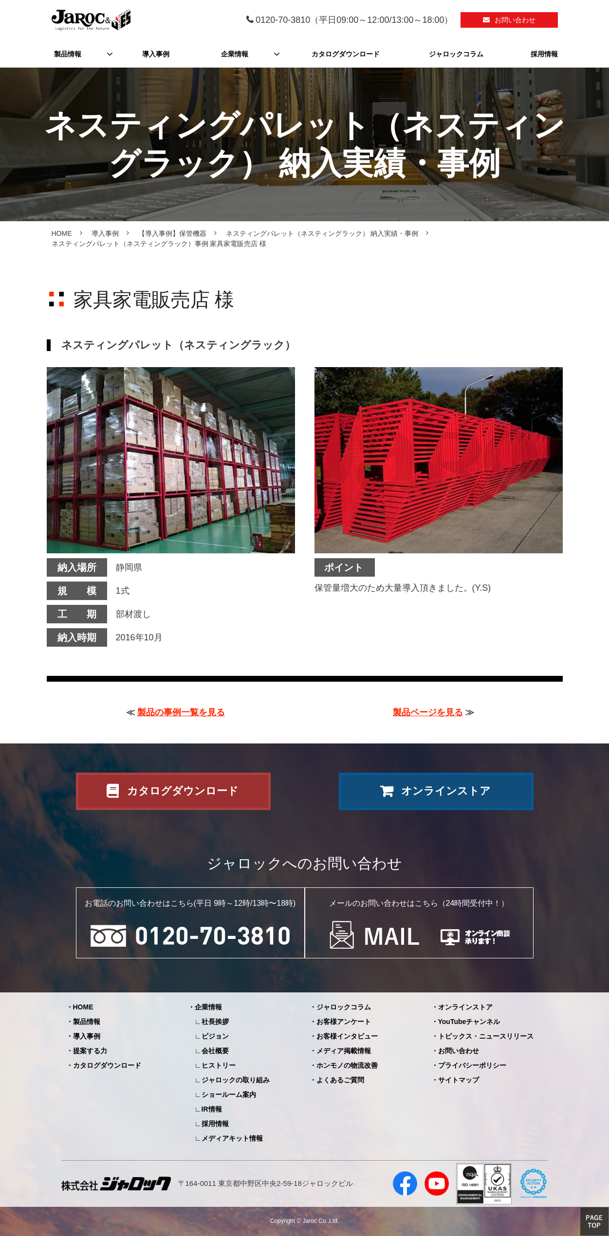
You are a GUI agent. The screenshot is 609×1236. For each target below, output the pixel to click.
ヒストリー (219, 1065)
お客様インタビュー (347, 1036)
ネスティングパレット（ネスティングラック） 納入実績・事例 (322, 233)
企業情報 (234, 54)
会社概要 (215, 1051)
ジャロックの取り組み (236, 1080)
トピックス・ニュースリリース (486, 1036)
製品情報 (67, 54)
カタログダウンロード (346, 54)
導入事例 (155, 54)
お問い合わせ (515, 20)
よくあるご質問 (340, 1080)
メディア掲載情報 (343, 1051)
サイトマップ (458, 1080)
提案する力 (90, 1051)
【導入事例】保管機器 (172, 233)
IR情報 (212, 1109)
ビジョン (215, 1036)
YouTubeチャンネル (469, 1021)
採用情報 (544, 54)
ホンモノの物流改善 (347, 1065)
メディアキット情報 (232, 1138)
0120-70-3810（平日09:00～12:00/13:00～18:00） (354, 20)
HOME (62, 233)
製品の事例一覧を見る (181, 712)
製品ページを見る (428, 712)
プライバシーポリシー (472, 1065)
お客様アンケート (343, 1021)
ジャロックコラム (456, 54)
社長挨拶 (215, 1021)
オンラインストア (446, 791)
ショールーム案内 (229, 1094)
